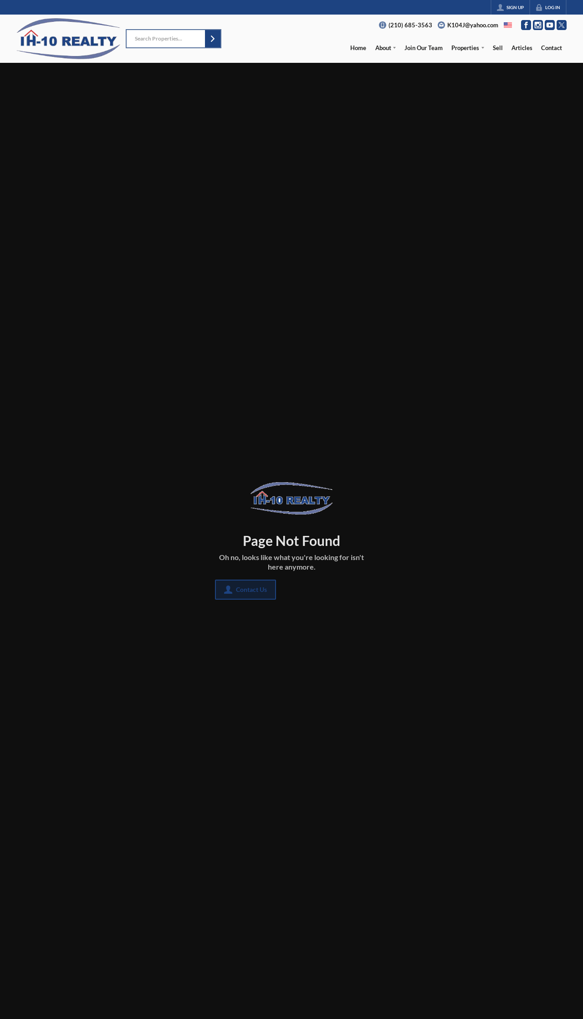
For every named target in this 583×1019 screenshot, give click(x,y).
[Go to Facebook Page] (526, 25)
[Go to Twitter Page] (562, 25)
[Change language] (508, 25)
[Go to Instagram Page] (538, 25)
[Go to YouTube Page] (550, 25)
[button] (212, 38)
